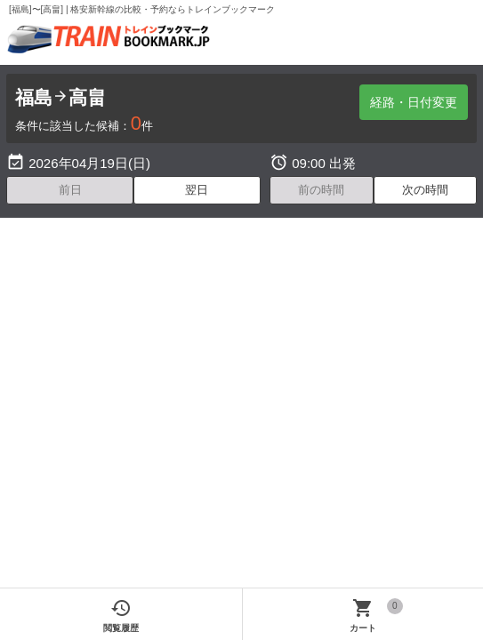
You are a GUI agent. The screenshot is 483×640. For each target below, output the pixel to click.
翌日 (196, 189)
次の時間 (425, 189)
